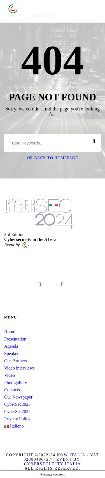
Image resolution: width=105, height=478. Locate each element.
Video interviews (19, 368)
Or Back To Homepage (52, 158)
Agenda (11, 346)
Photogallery (15, 382)
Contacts (12, 389)
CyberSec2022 (17, 411)
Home (9, 331)
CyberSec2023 (17, 404)
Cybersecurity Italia (52, 464)
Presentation (15, 339)
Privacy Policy (17, 418)
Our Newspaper (18, 397)
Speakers (12, 353)
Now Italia (71, 455)
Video (9, 375)
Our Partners (15, 360)
